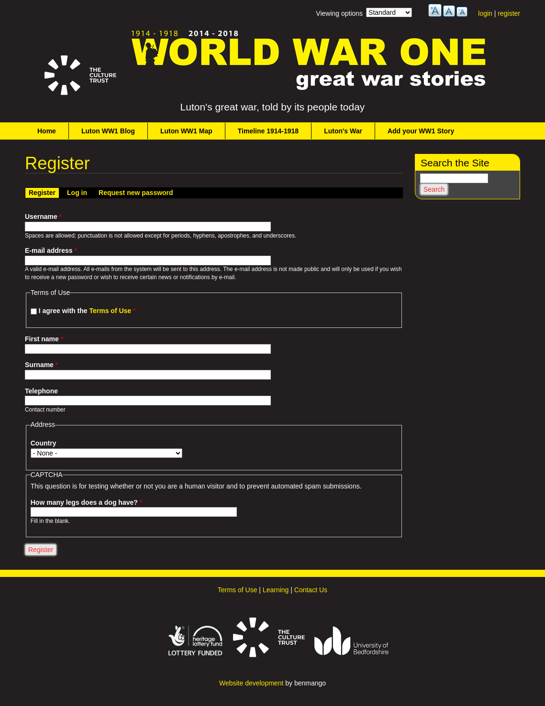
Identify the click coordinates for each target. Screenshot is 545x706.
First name (44, 339)
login (485, 13)
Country (43, 443)
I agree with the (87, 311)
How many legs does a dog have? (86, 502)
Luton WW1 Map (186, 131)
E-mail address (51, 250)
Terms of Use (110, 311)
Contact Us (310, 590)
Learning (276, 590)
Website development (251, 683)
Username (43, 216)
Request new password (136, 192)
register (509, 13)
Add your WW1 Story (421, 131)
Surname (41, 365)
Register (44, 192)
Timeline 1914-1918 (268, 131)
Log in (77, 192)
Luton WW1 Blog (108, 131)
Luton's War (343, 131)
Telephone (41, 391)
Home (46, 131)
